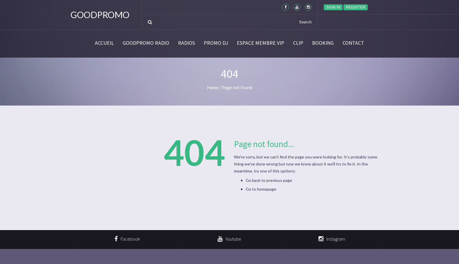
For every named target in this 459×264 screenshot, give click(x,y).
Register (355, 7)
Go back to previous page (269, 180)
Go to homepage (261, 189)
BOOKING (323, 43)
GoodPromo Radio (146, 43)
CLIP (298, 43)
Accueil (104, 43)
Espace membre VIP (260, 43)
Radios (186, 43)
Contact (353, 43)
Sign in (333, 7)
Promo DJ (216, 43)
